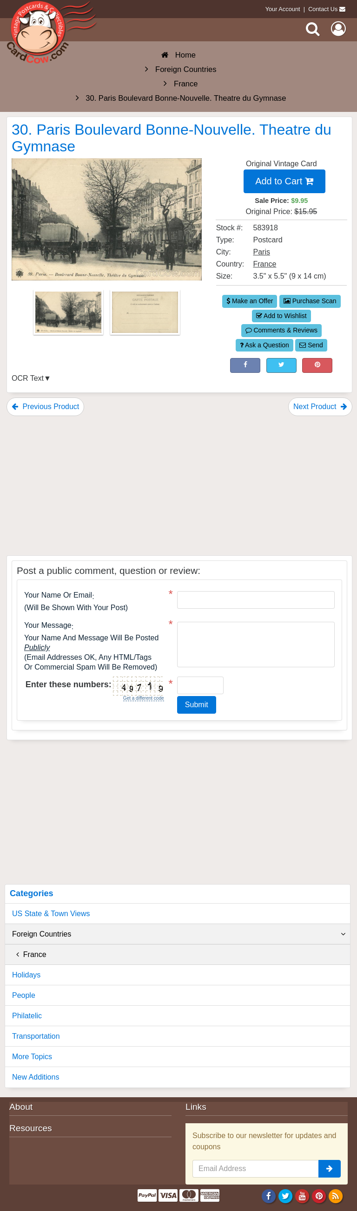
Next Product (320, 406)
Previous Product (45, 406)
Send (311, 345)
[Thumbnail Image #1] (69, 315)
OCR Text (28, 378)
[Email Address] (255, 1169)
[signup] (329, 1169)
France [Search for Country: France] (265, 264)
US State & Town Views (51, 914)
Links (195, 1107)
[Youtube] (302, 1196)
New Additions (35, 1077)
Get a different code (143, 698)
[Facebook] (268, 1196)
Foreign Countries (178, 934)
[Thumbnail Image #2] (145, 315)
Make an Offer (249, 301)
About (21, 1107)
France (29, 954)
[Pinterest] (319, 1196)
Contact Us (322, 9)
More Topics (32, 1057)
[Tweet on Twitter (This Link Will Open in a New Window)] (281, 365)
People (23, 995)
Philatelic (27, 1016)
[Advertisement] (179, 486)
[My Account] (338, 28)
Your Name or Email (58, 595)
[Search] (313, 28)
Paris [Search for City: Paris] (261, 252)
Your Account (282, 9)
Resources (30, 1128)
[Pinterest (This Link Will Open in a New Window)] (317, 365)
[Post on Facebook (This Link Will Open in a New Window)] (245, 365)
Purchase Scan (310, 301)
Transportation (36, 1036)
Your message (48, 625)
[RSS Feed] (336, 1196)
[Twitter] (286, 1196)
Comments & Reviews (281, 330)
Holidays (26, 975)
